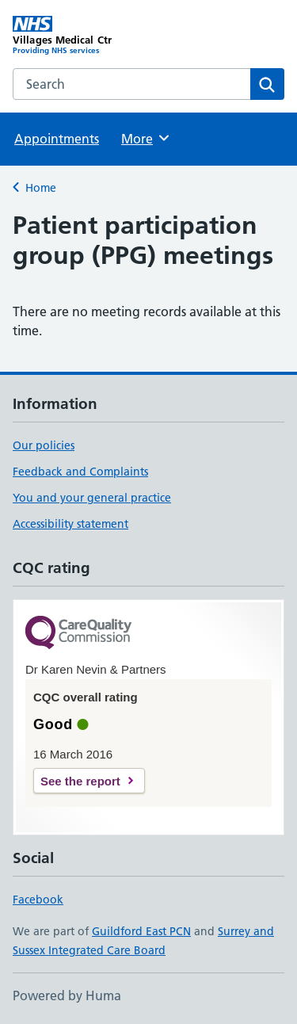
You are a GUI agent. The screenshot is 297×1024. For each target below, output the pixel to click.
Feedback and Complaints (80, 471)
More (146, 137)
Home (40, 188)
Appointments (56, 139)
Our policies (43, 445)
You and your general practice (92, 498)
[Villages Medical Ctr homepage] (81, 35)
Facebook (38, 899)
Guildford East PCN (141, 931)
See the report (80, 781)
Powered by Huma (67, 995)
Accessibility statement (70, 524)
